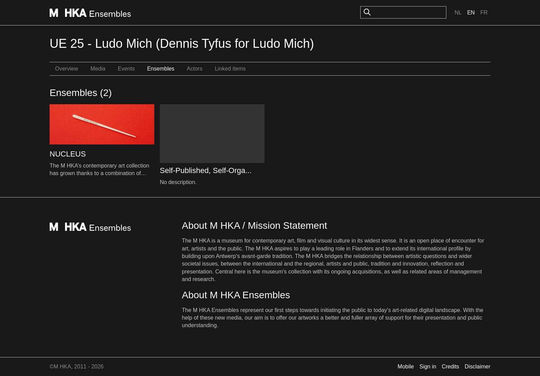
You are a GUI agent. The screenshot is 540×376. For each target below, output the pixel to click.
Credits (450, 366)
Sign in (427, 366)
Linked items (230, 69)
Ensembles (160, 69)
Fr (484, 12)
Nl (458, 12)
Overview (66, 69)
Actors (194, 69)
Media (98, 69)
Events (126, 69)
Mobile (406, 366)
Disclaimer (477, 366)
